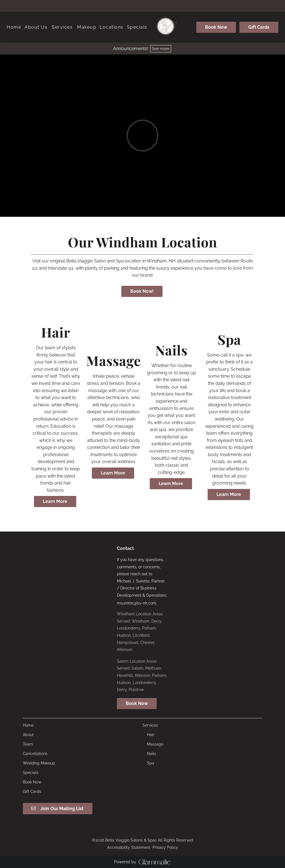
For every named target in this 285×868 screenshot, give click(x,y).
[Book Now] (216, 27)
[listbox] (36, 27)
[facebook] (132, 5)
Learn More (55, 501)
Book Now (216, 27)
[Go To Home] (165, 27)
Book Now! (142, 291)
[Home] (15, 27)
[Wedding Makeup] (39, 763)
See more (160, 48)
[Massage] (155, 744)
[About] (28, 734)
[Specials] (137, 27)
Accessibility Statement (128, 847)
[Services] (62, 27)
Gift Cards (258, 27)
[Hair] (150, 734)
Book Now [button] (137, 703)
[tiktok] (153, 5)
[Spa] (150, 763)
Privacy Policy (165, 847)
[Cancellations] (35, 753)
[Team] (28, 744)
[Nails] (151, 753)
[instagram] (142, 5)
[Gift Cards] (258, 27)
